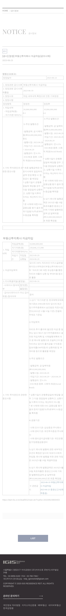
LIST (33, 540)
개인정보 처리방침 (11, 605)
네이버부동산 (54, 605)
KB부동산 (42, 605)
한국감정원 (8, 608)
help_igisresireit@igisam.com (36, 579)
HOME (5, 11)
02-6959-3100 (14, 576)
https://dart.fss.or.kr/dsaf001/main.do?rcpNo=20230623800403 (31, 501)
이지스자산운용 (29, 605)
